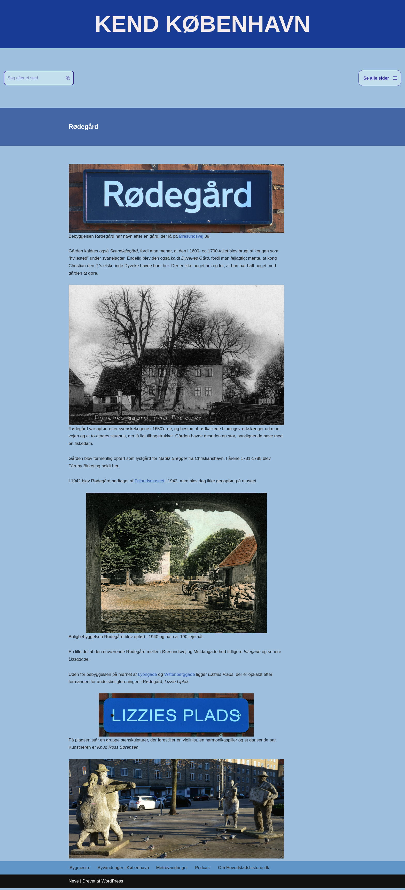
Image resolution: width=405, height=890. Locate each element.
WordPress (112, 882)
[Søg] (33, 78)
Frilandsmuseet (150, 481)
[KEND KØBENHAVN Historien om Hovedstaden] (202, 24)
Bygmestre (80, 869)
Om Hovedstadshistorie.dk (244, 869)
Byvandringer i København (124, 869)
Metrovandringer (173, 869)
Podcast (204, 869)
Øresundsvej (192, 236)
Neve (74, 882)
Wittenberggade (180, 675)
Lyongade (148, 675)
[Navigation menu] (380, 78)
